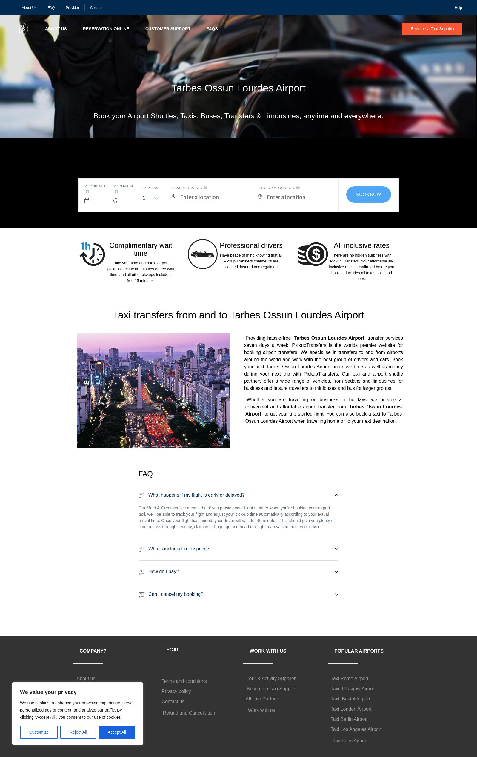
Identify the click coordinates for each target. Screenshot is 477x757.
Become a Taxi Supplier (433, 28)
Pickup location (190, 187)
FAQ (51, 8)
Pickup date (95, 189)
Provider (72, 8)
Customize (39, 732)
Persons (150, 187)
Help (458, 8)
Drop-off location (279, 187)
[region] (77, 713)
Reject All (78, 732)
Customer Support (167, 28)
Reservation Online (106, 28)
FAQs (212, 28)
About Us (29, 8)
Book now (368, 194)
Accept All (117, 732)
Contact (96, 8)
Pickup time (124, 189)
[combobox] (150, 200)
